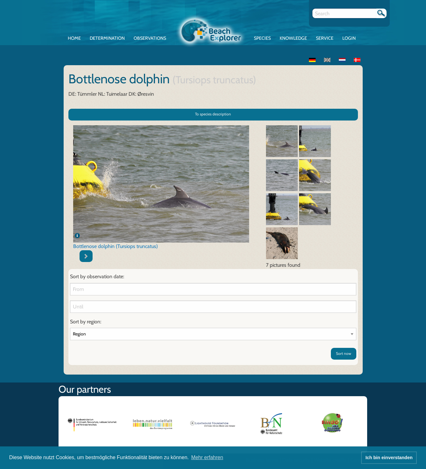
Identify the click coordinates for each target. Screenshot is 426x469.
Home (74, 38)
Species (262, 38)
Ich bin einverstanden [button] (389, 457)
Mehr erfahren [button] (207, 457)
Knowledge (293, 38)
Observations (150, 38)
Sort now (343, 353)
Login (349, 38)
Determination (107, 38)
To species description (213, 114)
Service (324, 38)
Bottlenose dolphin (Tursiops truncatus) (115, 246)
